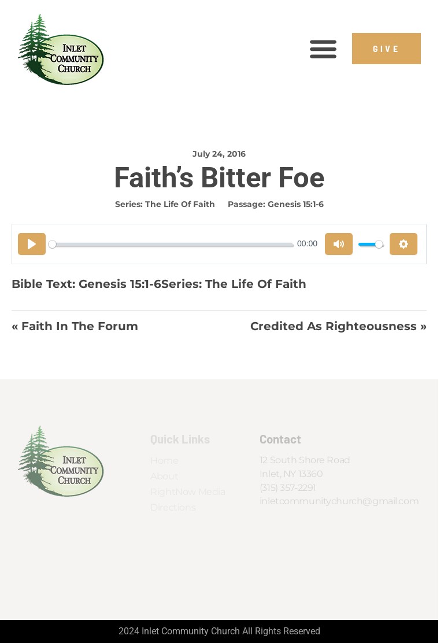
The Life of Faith (180, 204)
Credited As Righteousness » (338, 326)
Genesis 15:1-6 (296, 204)
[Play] (32, 244)
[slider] (171, 244)
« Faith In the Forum (75, 326)
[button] (323, 49)
